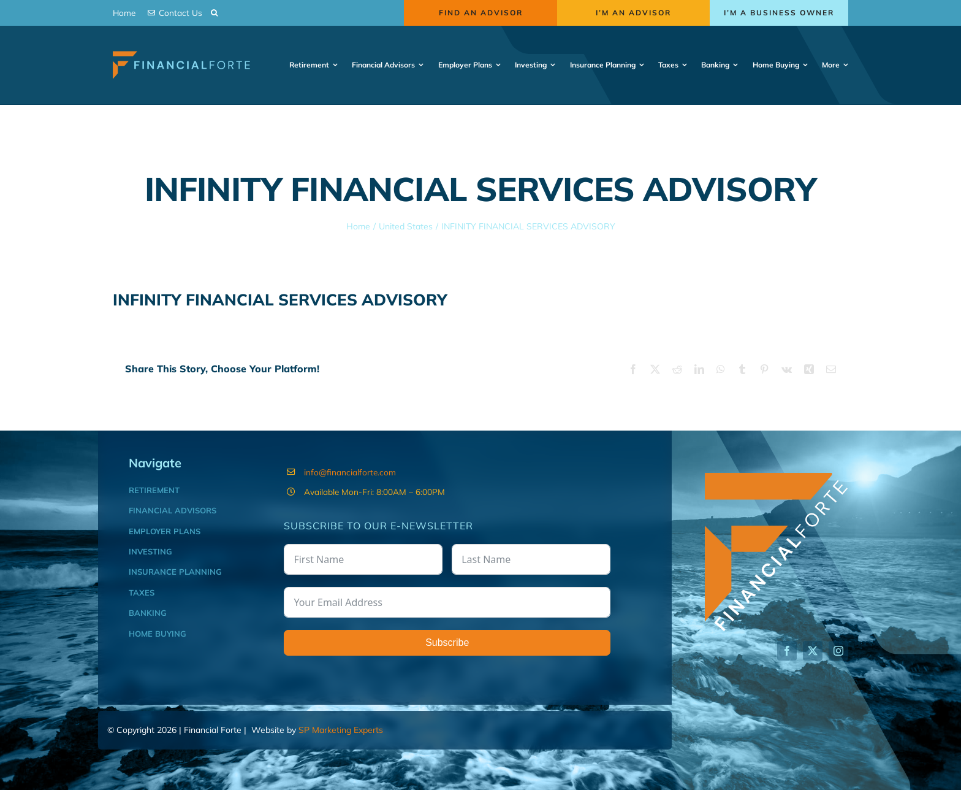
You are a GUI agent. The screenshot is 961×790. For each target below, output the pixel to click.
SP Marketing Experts (340, 729)
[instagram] (838, 651)
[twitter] (812, 651)
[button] (214, 13)
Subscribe (447, 642)
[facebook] (787, 651)
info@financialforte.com (350, 472)
